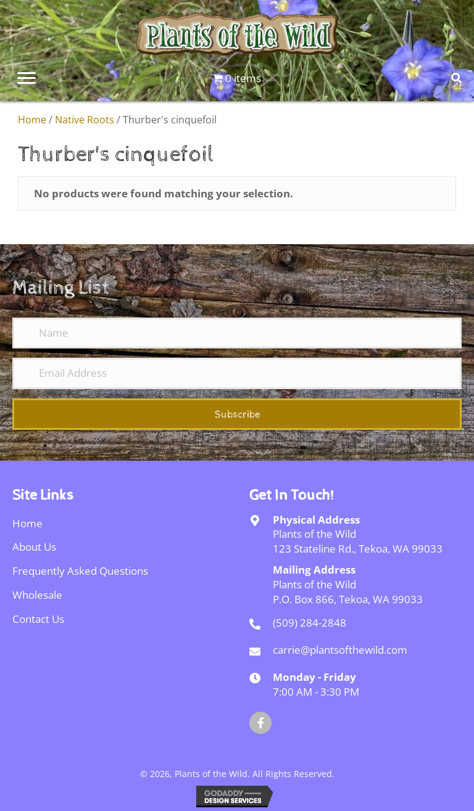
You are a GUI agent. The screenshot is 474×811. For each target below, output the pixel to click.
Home (32, 119)
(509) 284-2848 (309, 622)
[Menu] (26, 78)
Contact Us (38, 619)
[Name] (237, 333)
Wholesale (37, 595)
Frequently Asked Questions (80, 571)
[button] (237, 414)
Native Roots (84, 119)
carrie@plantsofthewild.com (340, 650)
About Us (34, 547)
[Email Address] (237, 373)
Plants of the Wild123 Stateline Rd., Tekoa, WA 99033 (358, 541)
